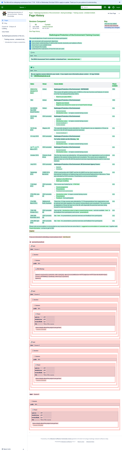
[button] (2, 7)
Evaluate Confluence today (101, 438)
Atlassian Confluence (66, 441)
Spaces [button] (22, 7)
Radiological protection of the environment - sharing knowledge (53, 13)
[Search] (82, 7)
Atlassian (75, 446)
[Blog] (13, 23)
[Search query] (91, 7)
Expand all (5, 26)
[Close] (120, 2)
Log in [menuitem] (118, 7)
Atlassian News (90, 441)
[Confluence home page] (11, 7)
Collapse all (12, 26)
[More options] (119, 13)
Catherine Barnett (47, 26)
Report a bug (81, 441)
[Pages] (13, 20)
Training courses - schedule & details (84, 13)
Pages (31, 13)
